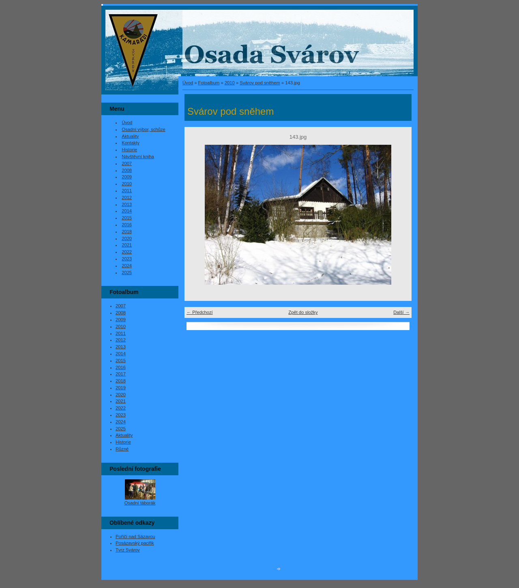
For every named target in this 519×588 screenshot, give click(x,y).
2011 (127, 190)
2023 (127, 258)
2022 (127, 251)
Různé (122, 448)
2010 (230, 82)
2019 (121, 387)
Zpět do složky (302, 312)
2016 (127, 224)
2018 (127, 231)
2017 (121, 373)
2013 (127, 204)
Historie (129, 149)
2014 (127, 210)
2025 (127, 272)
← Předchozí (200, 312)
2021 (127, 244)
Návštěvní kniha (138, 156)
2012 (127, 197)
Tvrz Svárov (128, 549)
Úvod (187, 82)
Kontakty (130, 142)
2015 (127, 217)
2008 (127, 170)
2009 (127, 176)
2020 (127, 238)
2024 (127, 265)
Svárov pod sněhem (260, 82)
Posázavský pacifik (135, 543)
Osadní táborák (140, 502)
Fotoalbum (209, 82)
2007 (127, 163)
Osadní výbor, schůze (143, 129)
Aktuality (130, 136)
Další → (401, 312)
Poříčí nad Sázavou (135, 536)
